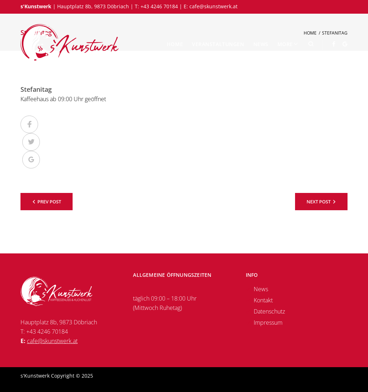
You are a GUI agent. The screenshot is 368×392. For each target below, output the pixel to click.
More (285, 44)
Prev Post (49, 201)
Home (175, 44)
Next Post (319, 201)
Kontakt (263, 300)
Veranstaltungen (218, 44)
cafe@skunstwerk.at (213, 6)
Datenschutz (269, 311)
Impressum (268, 322)
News (260, 44)
